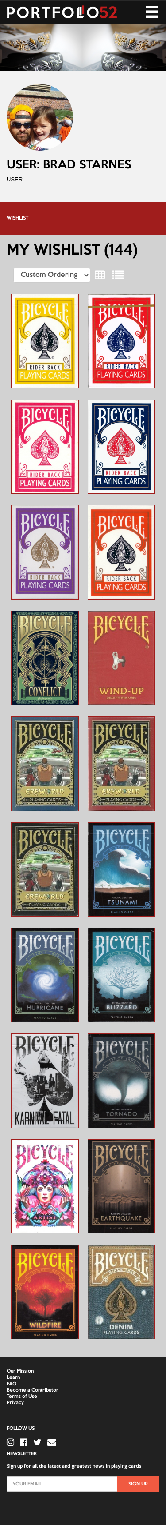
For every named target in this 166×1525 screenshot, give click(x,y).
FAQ (11, 1384)
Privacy (15, 1403)
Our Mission (20, 1371)
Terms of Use (22, 1396)
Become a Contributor (32, 1390)
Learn (13, 1377)
